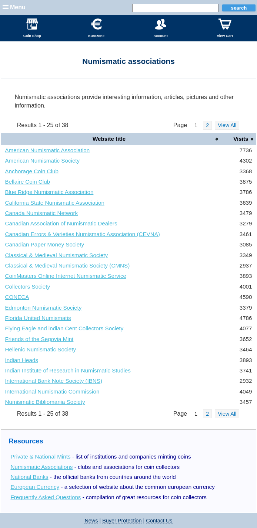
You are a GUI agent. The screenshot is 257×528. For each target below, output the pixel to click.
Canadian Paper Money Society (44, 244)
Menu (18, 7)
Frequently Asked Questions (45, 497)
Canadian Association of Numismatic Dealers (61, 223)
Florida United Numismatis (38, 318)
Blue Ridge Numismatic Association (49, 192)
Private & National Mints (40, 456)
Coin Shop (32, 28)
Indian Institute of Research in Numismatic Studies (67, 370)
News (91, 521)
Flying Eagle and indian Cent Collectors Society (64, 328)
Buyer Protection (121, 521)
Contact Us (159, 521)
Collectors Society (27, 286)
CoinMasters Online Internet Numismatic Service (65, 276)
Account (161, 28)
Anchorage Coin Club (31, 171)
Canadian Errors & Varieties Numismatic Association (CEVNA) (82, 234)
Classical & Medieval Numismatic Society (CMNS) (67, 265)
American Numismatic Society (42, 160)
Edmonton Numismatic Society (43, 307)
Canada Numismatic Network (41, 213)
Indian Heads (21, 360)
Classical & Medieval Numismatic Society (56, 255)
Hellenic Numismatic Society (40, 349)
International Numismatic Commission (52, 391)
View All (227, 125)
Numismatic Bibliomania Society (45, 402)
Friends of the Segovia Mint (39, 339)
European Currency (34, 487)
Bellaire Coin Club (27, 181)
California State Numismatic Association (54, 203)
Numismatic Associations (41, 467)
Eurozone (96, 28)
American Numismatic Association (47, 150)
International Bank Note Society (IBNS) (53, 381)
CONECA (17, 297)
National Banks (29, 477)
